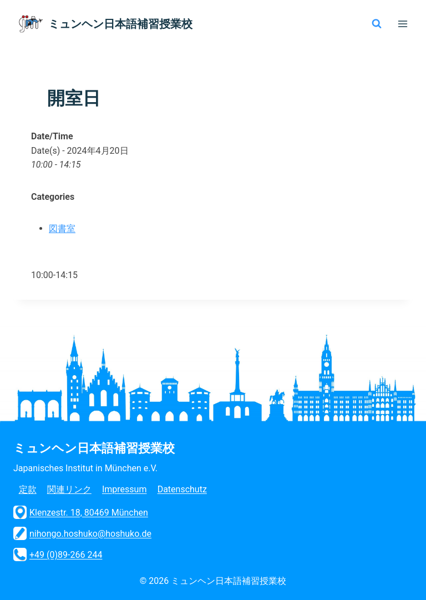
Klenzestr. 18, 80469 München (80, 512)
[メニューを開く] (402, 23)
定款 (28, 489)
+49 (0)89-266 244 (57, 554)
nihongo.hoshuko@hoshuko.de (82, 533)
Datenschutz (182, 489)
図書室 (62, 228)
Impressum (124, 489)
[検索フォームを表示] (377, 24)
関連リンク (69, 489)
